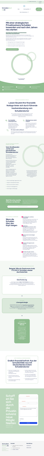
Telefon (30, 401)
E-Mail (22, 401)
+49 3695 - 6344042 (15, 449)
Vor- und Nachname (25, 396)
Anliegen (23, 406)
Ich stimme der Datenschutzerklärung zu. (27, 420)
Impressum (29, 445)
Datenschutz (29, 447)
